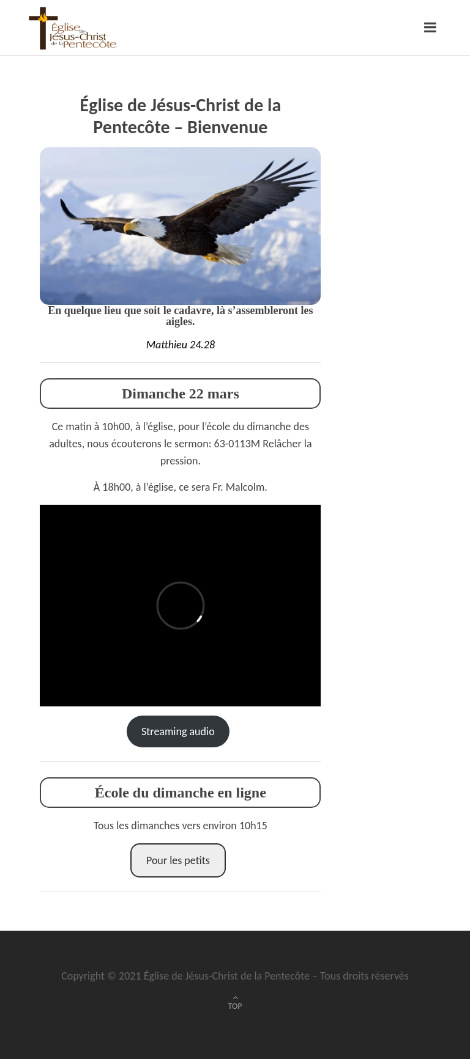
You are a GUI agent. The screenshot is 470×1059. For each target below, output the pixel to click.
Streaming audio (178, 731)
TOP (235, 1006)
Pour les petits (178, 860)
